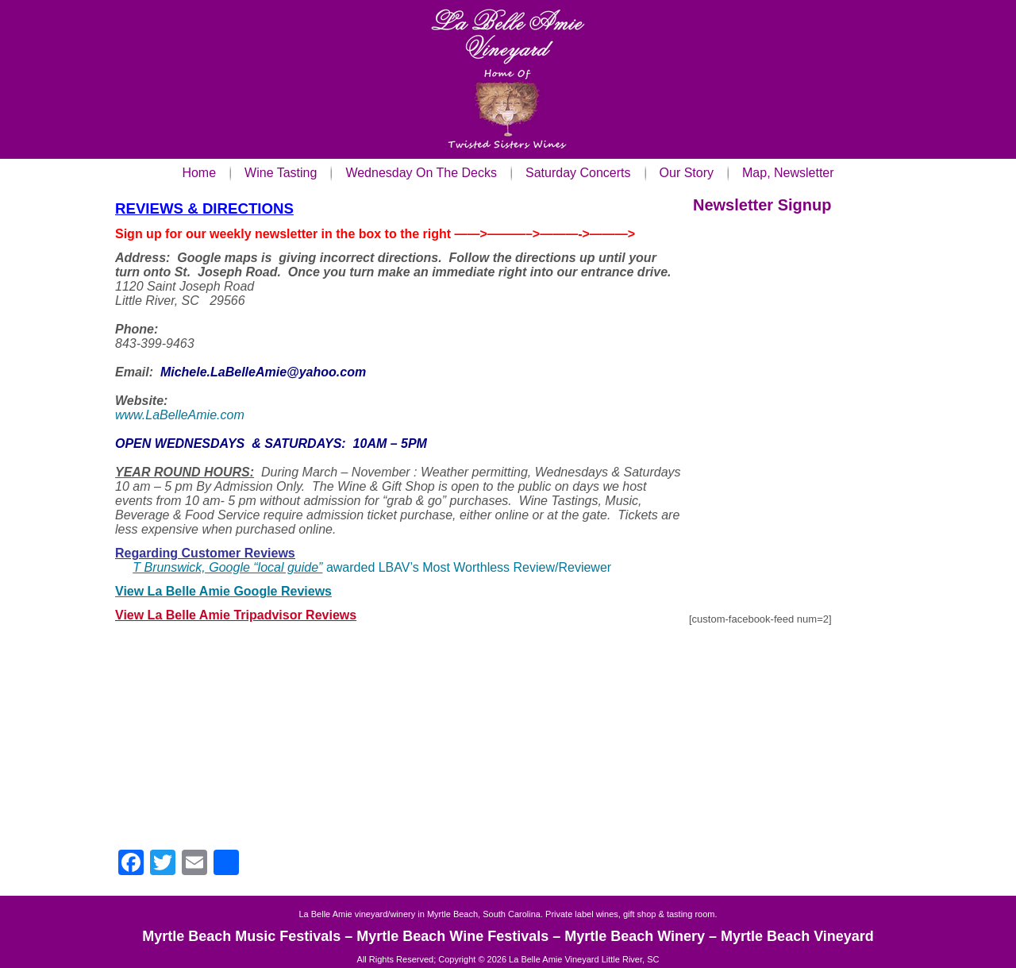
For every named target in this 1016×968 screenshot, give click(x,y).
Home (199, 172)
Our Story (687, 172)
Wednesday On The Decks (421, 172)
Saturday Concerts (578, 172)
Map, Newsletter (788, 172)
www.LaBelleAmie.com (179, 415)
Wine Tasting (280, 172)
